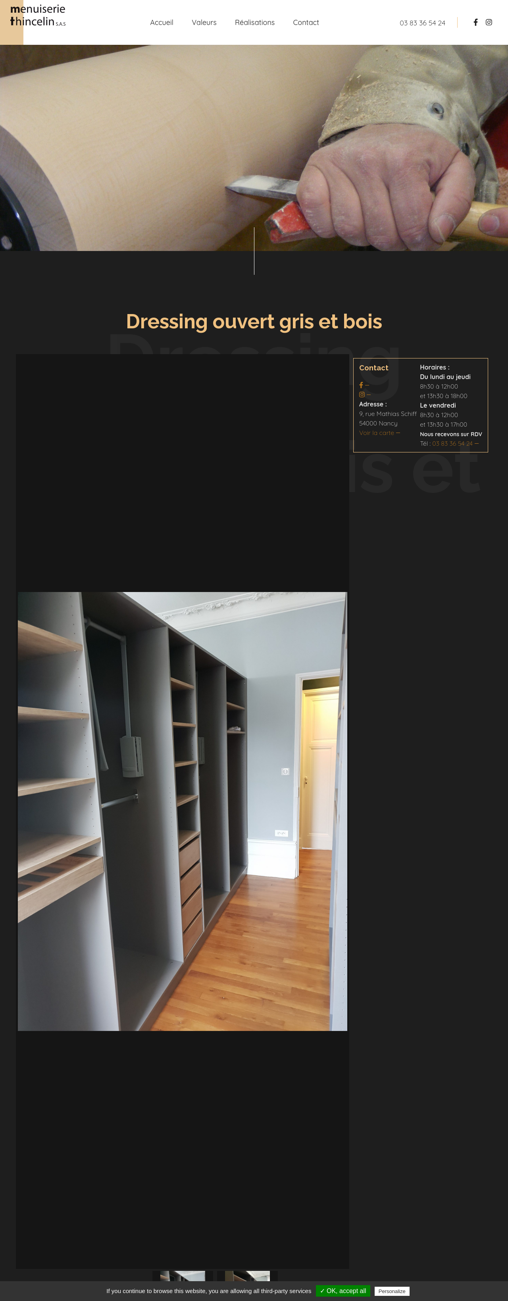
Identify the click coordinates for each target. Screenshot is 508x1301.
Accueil (161, 22)
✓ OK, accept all (343, 1291)
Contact (306, 22)
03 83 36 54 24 (452, 443)
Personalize (392, 1291)
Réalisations (255, 22)
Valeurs (204, 22)
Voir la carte (376, 433)
